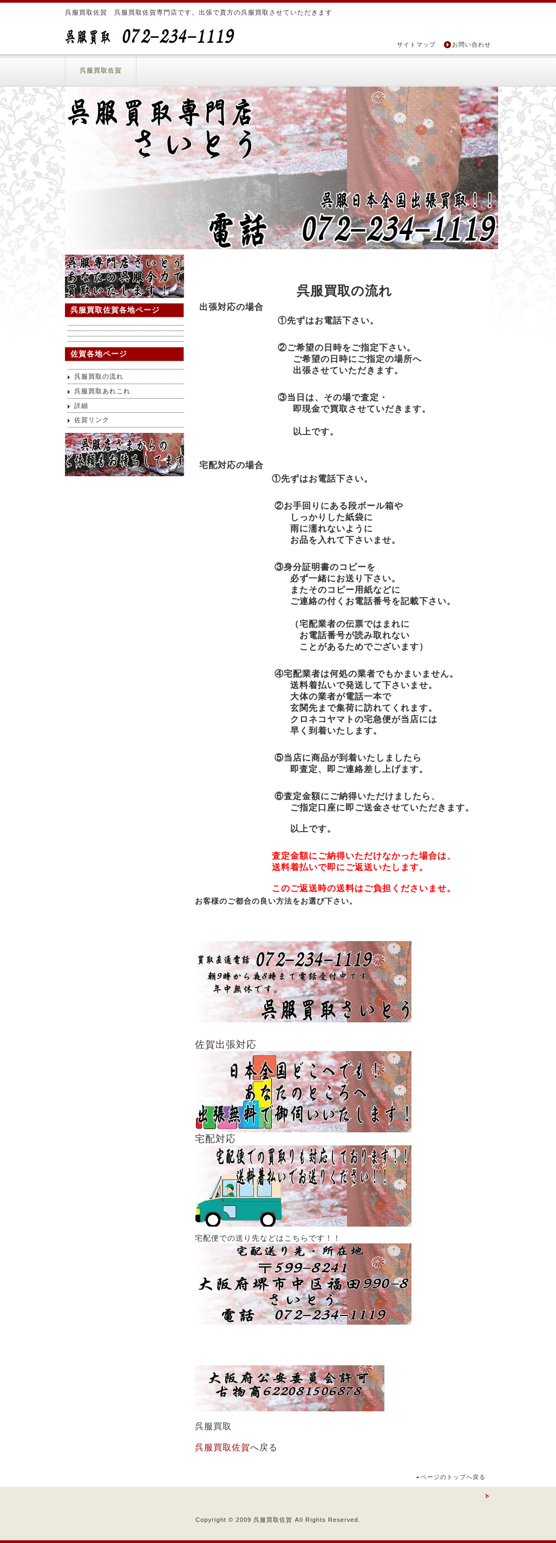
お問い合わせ (471, 44)
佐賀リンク (91, 420)
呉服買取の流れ (98, 376)
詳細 (81, 406)
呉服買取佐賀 (101, 70)
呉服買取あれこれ (102, 391)
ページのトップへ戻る (453, 1477)
